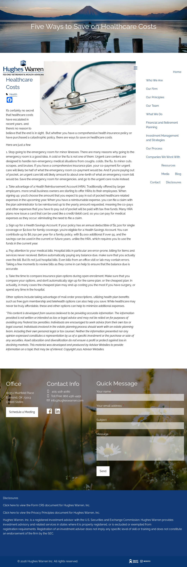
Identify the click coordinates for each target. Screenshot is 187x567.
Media (165, 174)
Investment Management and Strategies (162, 138)
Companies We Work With (163, 157)
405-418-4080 (61, 391)
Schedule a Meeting (22, 412)
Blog (178, 174)
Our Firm (152, 89)
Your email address (122, 405)
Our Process (154, 148)
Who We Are (154, 80)
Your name (117, 391)
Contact (155, 182)
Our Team (152, 105)
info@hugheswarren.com (67, 400)
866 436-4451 (72, 396)
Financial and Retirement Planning (162, 125)
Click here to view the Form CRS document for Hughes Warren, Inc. (46, 505)
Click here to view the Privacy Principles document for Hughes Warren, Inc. (51, 512)
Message (115, 434)
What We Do (154, 114)
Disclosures (173, 182)
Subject (115, 420)
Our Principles (155, 97)
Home (177, 72)
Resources (168, 165)
